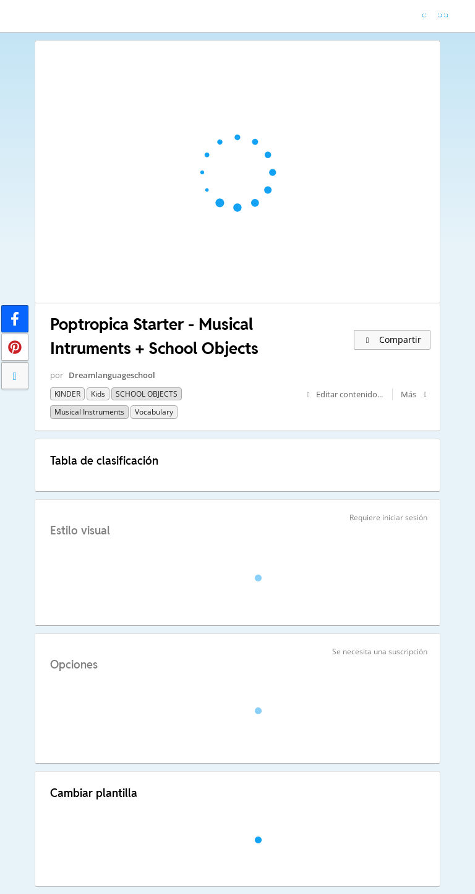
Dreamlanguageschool (112, 375)
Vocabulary (154, 412)
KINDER (67, 394)
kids (98, 394)
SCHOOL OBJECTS (147, 394)
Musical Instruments (89, 412)
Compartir (392, 339)
